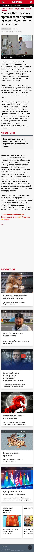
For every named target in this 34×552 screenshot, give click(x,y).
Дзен (6, 219)
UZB (15, 6)
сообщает (26, 78)
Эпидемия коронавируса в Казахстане (11, 31)
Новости (4, 9)
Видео (17, 9)
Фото (22, 9)
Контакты (4, 546)
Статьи (11, 9)
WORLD (18, 6)
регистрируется (17, 205)
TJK (8, 6)
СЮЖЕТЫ (28, 9)
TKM (11, 6)
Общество (15, 29)
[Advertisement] (17, 249)
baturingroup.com (19, 550)
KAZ (3, 6)
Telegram (25, 217)
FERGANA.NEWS (17, 2)
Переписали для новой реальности (8, 510)
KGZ (6, 6)
